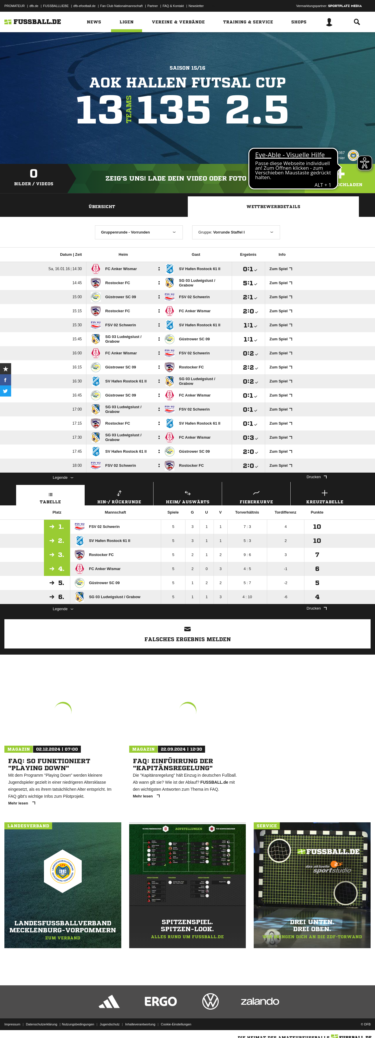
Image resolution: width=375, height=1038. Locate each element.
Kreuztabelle (325, 496)
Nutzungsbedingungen (78, 1024)
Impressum (12, 1024)
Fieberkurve (256, 496)
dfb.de (33, 6)
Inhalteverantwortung (140, 1024)
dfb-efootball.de (84, 6)
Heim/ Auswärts (187, 496)
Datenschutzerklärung (41, 1024)
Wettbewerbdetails (273, 207)
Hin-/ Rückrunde (119, 496)
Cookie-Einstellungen (176, 1024)
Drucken (317, 477)
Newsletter (196, 6)
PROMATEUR (14, 6)
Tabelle (50, 496)
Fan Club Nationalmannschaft (121, 6)
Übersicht (101, 207)
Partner (152, 6)
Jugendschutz (110, 1024)
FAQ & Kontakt (173, 6)
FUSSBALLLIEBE (56, 6)
